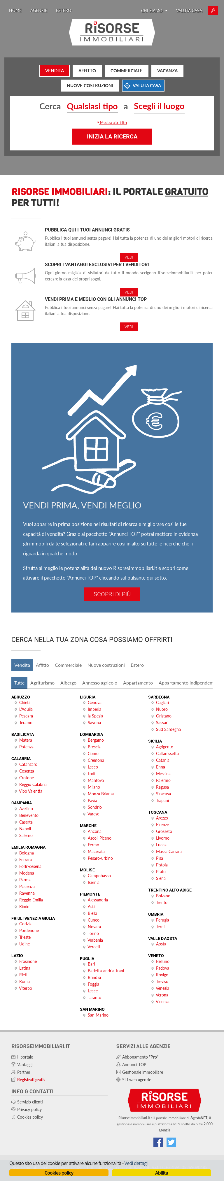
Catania (162, 760)
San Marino (98, 1014)
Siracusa (163, 793)
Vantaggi (24, 1064)
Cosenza (26, 770)
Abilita (161, 1173)
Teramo (25, 722)
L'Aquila (26, 709)
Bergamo (96, 740)
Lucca (161, 844)
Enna (160, 766)
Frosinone (28, 961)
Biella (92, 913)
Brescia (94, 746)
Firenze (162, 824)
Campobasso (99, 875)
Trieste (25, 937)
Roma (24, 981)
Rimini (24, 906)
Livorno (162, 838)
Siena (161, 878)
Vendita (54, 70)
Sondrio (95, 807)
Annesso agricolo (99, 682)
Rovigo (162, 974)
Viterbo (25, 988)
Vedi (129, 257)
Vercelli (94, 946)
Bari (91, 963)
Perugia (162, 919)
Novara (94, 926)
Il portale (25, 1056)
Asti (91, 906)
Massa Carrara (169, 851)
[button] (112, 122)
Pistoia (162, 864)
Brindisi (94, 977)
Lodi (91, 773)
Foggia (93, 984)
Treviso (162, 981)
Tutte (19, 682)
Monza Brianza (101, 793)
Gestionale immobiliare (142, 1072)
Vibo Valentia (30, 791)
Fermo (93, 844)
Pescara (26, 715)
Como (93, 753)
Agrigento (164, 746)
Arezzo (162, 817)
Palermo (163, 780)
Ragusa (162, 787)
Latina (24, 968)
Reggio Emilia (31, 899)
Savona (94, 722)
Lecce (93, 990)
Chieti (24, 702)
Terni (160, 926)
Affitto (87, 70)
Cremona (96, 760)
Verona (162, 994)
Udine (24, 943)
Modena (26, 873)
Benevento (28, 815)
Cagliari (162, 702)
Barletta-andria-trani (106, 970)
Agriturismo (42, 682)
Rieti (23, 974)
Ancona (95, 831)
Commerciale (127, 70)
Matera (25, 740)
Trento (161, 902)
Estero (63, 10)
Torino (93, 933)
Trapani (162, 800)
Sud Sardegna (168, 729)
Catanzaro (28, 764)
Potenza (26, 746)
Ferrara (25, 859)
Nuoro (162, 709)
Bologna (26, 852)
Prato (161, 871)
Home (15, 10)
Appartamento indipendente (187, 682)
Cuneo (93, 919)
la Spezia (95, 715)
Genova (95, 702)
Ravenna (27, 893)
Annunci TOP (134, 1064)
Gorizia (25, 923)
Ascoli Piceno (99, 838)
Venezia (162, 988)
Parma (25, 879)
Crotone (26, 777)
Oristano (164, 715)
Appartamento (138, 682)
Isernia (93, 882)
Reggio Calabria (33, 784)
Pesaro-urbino (100, 858)
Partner (23, 1072)
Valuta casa (147, 85)
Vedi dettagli (136, 1163)
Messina (163, 773)
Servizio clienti (30, 1101)
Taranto (94, 997)
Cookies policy (59, 1173)
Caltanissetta (167, 753)
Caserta (26, 821)
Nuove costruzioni (90, 85)
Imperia (94, 709)
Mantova (96, 780)
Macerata (96, 851)
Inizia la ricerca (112, 136)
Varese (93, 813)
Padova (162, 968)
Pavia (92, 800)
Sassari (162, 722)
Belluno (162, 961)
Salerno (26, 835)
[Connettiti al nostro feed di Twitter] (171, 1142)
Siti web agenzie (136, 1079)
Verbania (95, 940)
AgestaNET (198, 1118)
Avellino (26, 808)
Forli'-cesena (30, 866)
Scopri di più (112, 594)
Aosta (161, 943)
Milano (94, 787)
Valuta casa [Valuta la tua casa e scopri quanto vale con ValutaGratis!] (189, 10)
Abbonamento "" (140, 1056)
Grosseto (164, 831)
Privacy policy (29, 1109)
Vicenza (162, 1001)
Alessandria (98, 899)
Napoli (25, 828)
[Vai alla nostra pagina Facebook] (158, 1142)
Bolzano (163, 895)
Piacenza (27, 886)
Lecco (93, 766)
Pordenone (29, 930)
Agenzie (38, 10)
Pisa (159, 858)
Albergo (68, 682)
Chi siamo (154, 10)
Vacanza (167, 70)
